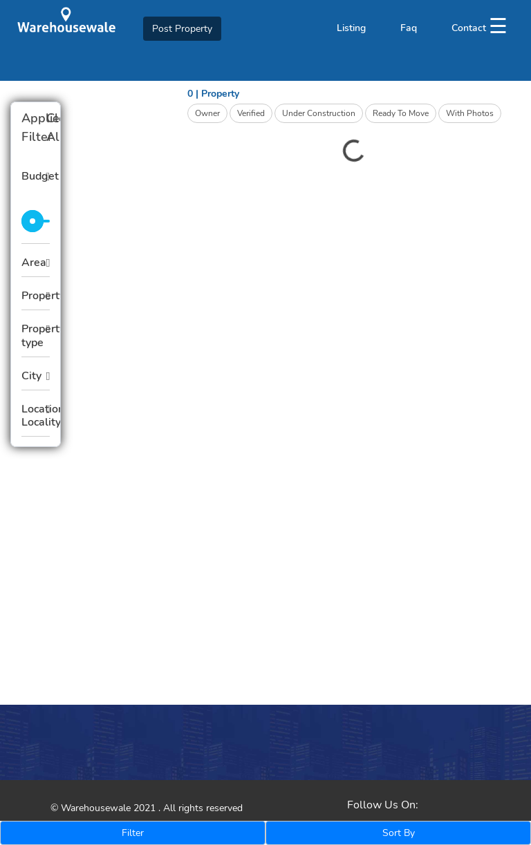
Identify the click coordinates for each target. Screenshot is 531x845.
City (31, 375)
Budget (35, 176)
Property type (35, 335)
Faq (408, 28)
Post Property (182, 28)
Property (35, 295)
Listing (351, 28)
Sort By (398, 832)
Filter (133, 832)
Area (33, 262)
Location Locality (35, 415)
